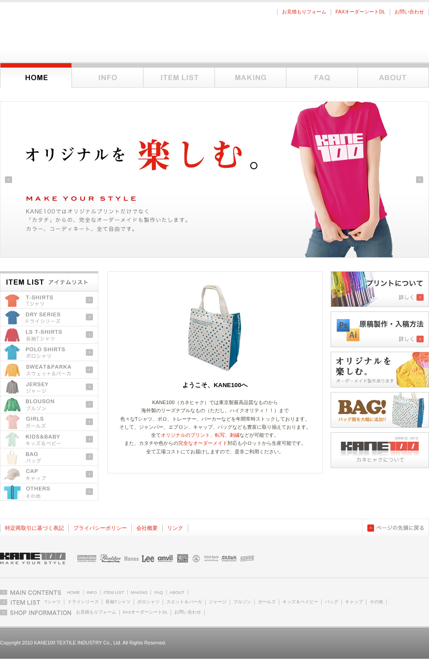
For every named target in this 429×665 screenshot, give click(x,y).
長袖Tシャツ (49, 335)
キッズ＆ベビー (49, 439)
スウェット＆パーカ (49, 370)
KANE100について (393, 75)
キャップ (49, 474)
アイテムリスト (178, 75)
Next (419, 179)
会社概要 (147, 528)
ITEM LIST (114, 592)
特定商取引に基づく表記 (34, 528)
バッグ (49, 457)
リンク (175, 528)
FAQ (322, 75)
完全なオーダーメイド (202, 443)
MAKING (139, 592)
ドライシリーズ (49, 317)
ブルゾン (49, 404)
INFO (92, 592)
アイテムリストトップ (49, 280)
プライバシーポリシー (100, 528)
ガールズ (49, 422)
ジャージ (49, 387)
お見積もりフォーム (304, 11)
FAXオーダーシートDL (360, 11)
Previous (8, 179)
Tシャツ (49, 300)
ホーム (36, 75)
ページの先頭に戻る (395, 528)
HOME (73, 592)
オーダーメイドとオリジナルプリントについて (250, 75)
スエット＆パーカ (184, 601)
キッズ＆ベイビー (300, 601)
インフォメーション (107, 75)
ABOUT (177, 592)
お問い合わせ (409, 11)
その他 (49, 492)
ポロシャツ (49, 352)
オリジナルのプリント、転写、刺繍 (200, 435)
